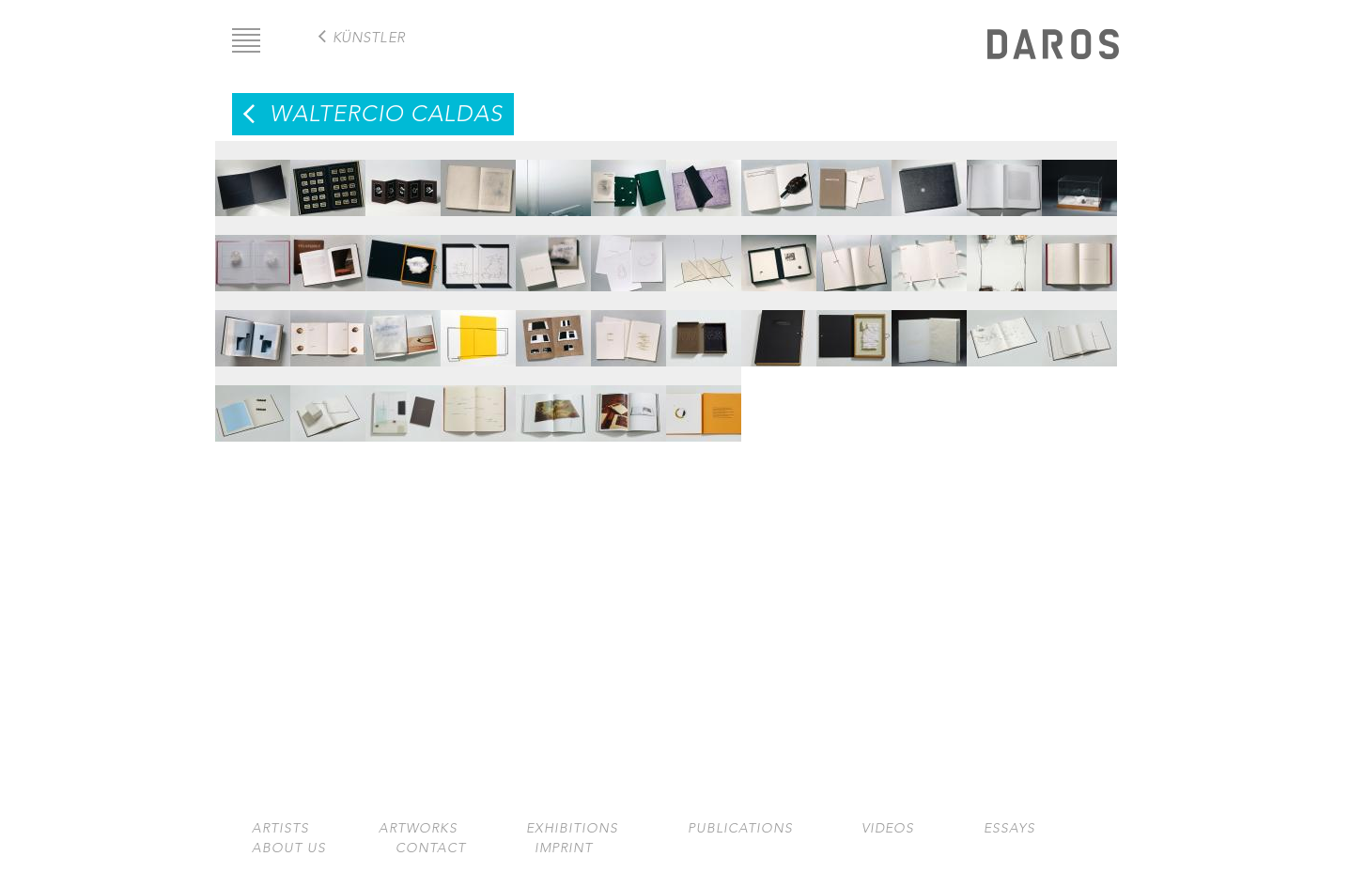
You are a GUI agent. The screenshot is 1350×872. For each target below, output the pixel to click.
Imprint (564, 848)
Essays (1009, 828)
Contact (431, 848)
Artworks (418, 828)
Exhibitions (572, 828)
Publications (740, 828)
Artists (280, 828)
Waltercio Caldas (386, 114)
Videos (887, 828)
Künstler (369, 37)
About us (289, 848)
